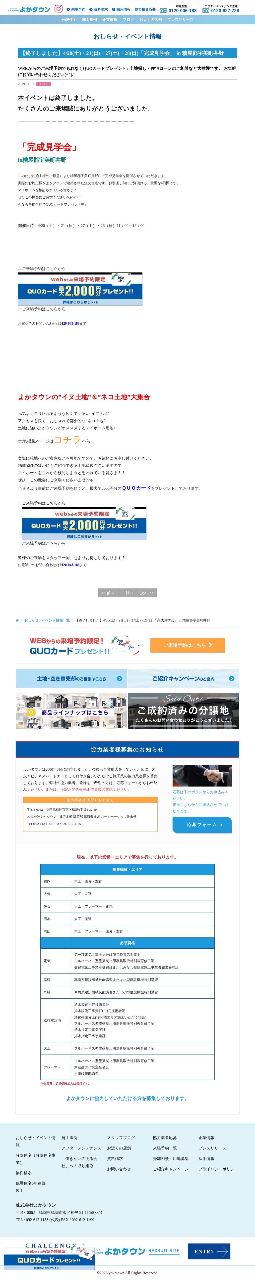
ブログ (128, 20)
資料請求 (101, 9)
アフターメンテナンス (81, 1149)
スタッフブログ (121, 1138)
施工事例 (89, 20)
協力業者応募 (145, 9)
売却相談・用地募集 (171, 1159)
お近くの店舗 (150, 20)
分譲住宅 (69, 20)
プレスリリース (180, 20)
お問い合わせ (119, 1169)
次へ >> (147, 593)
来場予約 (78, 9)
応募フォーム (202, 825)
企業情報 (109, 20)
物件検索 (24, 1173)
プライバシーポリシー (218, 1169)
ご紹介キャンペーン (171, 1169)
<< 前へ (108, 593)
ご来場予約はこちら (187, 645)
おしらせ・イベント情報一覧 (47, 620)
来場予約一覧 (165, 1149)
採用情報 (123, 9)
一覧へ (127, 593)
